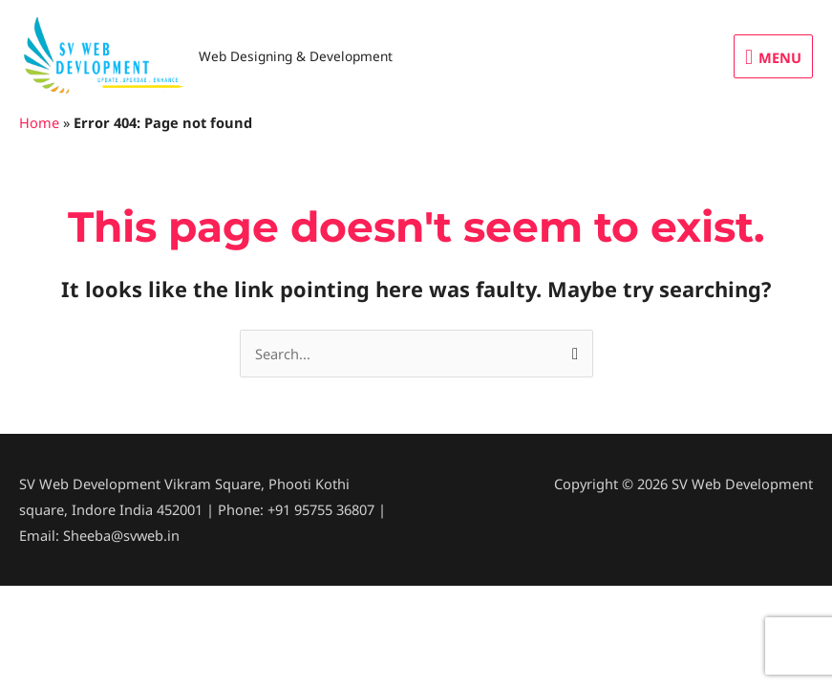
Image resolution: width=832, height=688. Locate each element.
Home (39, 122)
